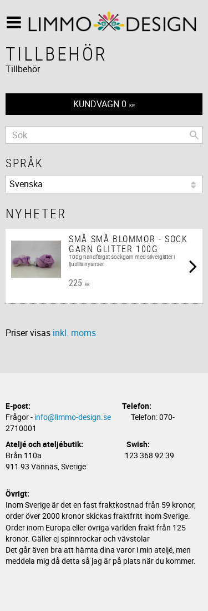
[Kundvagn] (104, 104)
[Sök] (194, 135)
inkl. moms (74, 333)
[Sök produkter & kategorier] (104, 135)
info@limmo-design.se (72, 417)
